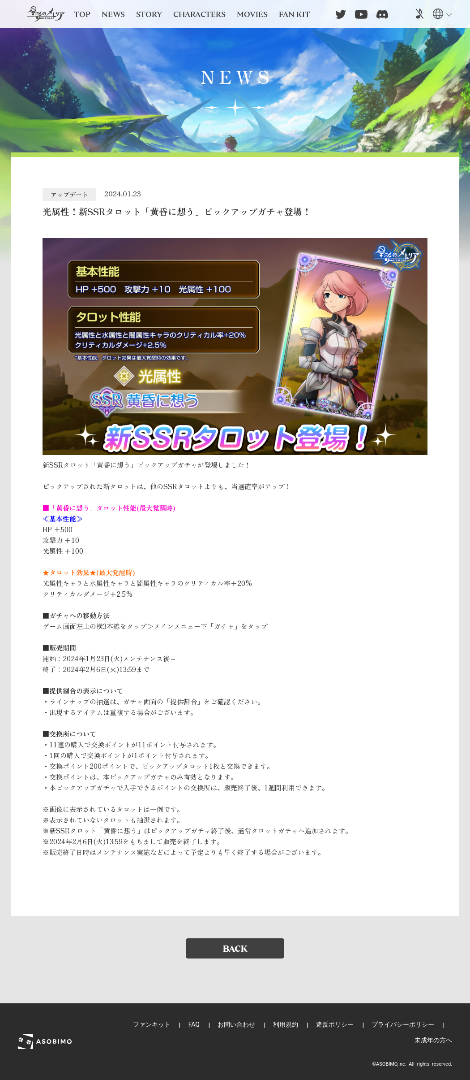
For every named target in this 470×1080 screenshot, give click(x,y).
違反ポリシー (335, 1024)
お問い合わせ (236, 1024)
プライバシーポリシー (403, 1024)
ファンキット (152, 1024)
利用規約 (285, 1024)
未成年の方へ (433, 1040)
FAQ (194, 1024)
